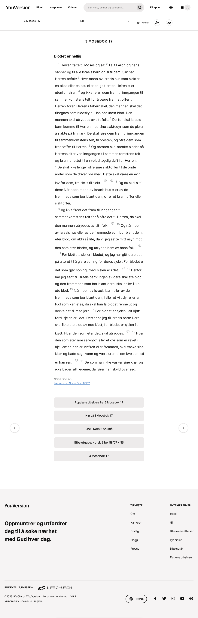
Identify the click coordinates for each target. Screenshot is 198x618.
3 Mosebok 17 (49, 21)
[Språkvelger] (171, 7)
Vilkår (73, 596)
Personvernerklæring (55, 596)
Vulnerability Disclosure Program (23, 600)
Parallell (143, 22)
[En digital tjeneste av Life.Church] (99, 585)
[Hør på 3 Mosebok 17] (157, 22)
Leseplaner (55, 7)
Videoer (73, 7)
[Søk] (109, 7)
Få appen (155, 7)
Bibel (39, 7)
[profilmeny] (185, 7)
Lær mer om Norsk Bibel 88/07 (72, 383)
